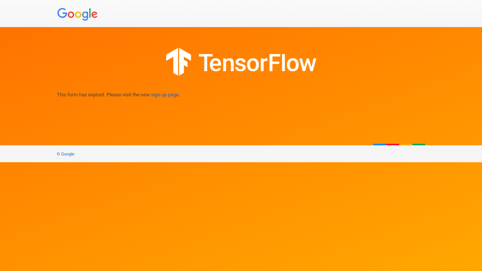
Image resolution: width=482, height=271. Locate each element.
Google (67, 154)
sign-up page (165, 94)
